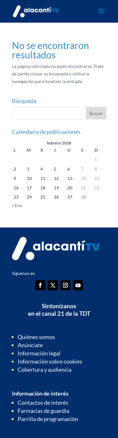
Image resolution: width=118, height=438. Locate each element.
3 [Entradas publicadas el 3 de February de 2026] (28, 169)
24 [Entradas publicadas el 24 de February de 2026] (29, 197)
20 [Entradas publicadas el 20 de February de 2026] (69, 187)
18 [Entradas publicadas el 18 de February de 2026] (42, 187)
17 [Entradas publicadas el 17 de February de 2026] (29, 187)
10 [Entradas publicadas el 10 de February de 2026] (29, 178)
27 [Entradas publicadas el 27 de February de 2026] (69, 197)
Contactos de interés (43, 402)
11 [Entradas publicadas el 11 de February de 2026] (42, 178)
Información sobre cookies (50, 361)
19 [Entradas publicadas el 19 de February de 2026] (56, 187)
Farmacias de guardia (43, 410)
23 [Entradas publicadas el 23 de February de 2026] (16, 197)
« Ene (17, 205)
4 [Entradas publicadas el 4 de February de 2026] (41, 169)
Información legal (39, 353)
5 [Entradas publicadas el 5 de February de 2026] (55, 169)
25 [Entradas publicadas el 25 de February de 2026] (42, 197)
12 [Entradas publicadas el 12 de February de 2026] (56, 178)
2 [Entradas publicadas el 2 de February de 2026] (15, 169)
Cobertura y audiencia (44, 369)
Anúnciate (30, 345)
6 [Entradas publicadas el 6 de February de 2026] (68, 169)
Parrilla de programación (48, 418)
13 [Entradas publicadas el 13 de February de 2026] (69, 178)
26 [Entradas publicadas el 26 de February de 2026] (56, 197)
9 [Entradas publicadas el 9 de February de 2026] (15, 178)
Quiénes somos (36, 336)
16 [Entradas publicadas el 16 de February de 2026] (16, 187)
